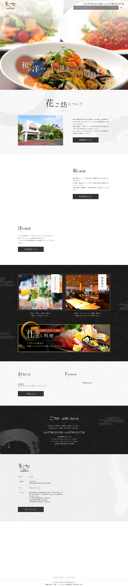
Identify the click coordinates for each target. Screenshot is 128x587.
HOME (68, 8)
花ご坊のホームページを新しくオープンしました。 (33, 386)
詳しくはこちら (31, 509)
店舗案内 (78, 8)
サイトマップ (71, 577)
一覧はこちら (31, 394)
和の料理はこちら (85, 196)
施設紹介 (113, 8)
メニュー (88, 8)
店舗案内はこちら (85, 140)
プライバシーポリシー (59, 577)
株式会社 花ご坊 (87, 382)
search (121, 8)
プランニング (101, 8)
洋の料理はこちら (30, 249)
